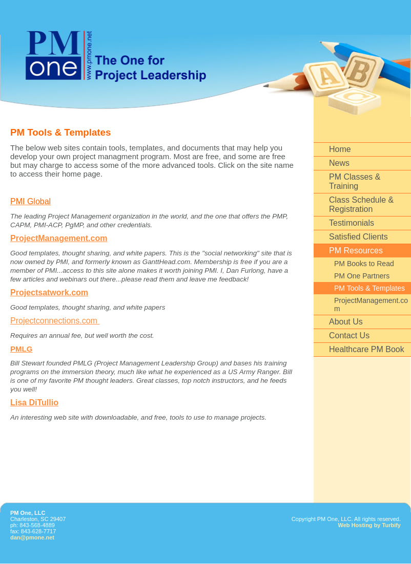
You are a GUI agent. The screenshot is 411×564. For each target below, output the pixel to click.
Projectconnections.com (54, 320)
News (339, 163)
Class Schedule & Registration (361, 204)
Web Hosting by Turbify (369, 525)
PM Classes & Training (354, 181)
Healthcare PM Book (366, 349)
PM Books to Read (364, 263)
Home (340, 149)
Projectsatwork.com (49, 292)
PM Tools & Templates (369, 288)
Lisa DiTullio (34, 402)
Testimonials (351, 223)
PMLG (21, 348)
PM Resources (356, 250)
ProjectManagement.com (371, 304)
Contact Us (349, 335)
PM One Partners (361, 276)
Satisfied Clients (358, 236)
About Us (346, 321)
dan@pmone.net (32, 537)
